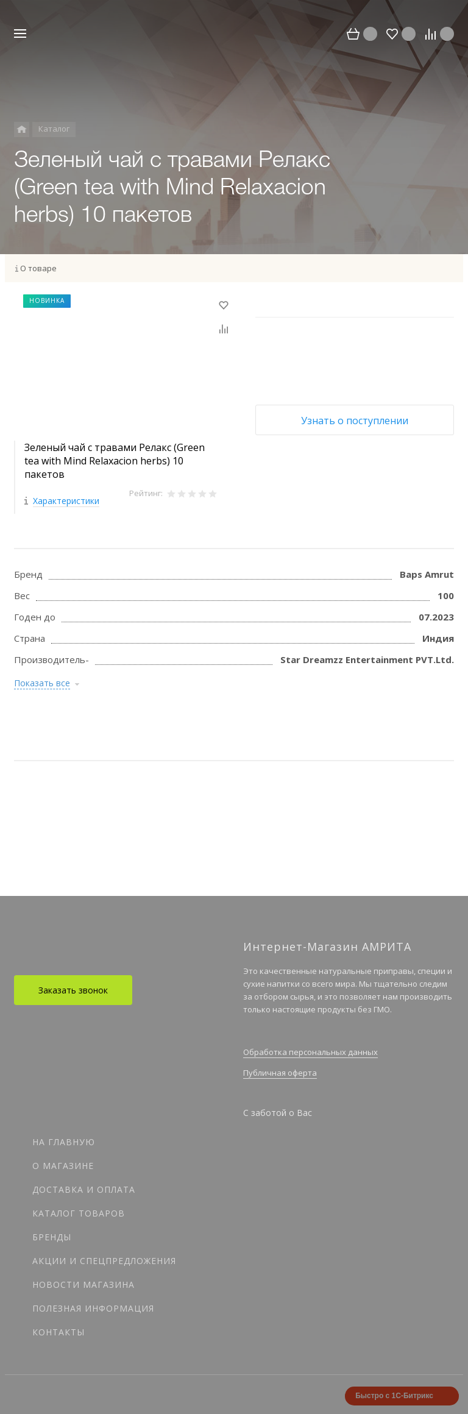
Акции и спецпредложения (104, 1261)
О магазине (63, 1165)
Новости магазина (83, 1284)
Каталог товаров (78, 1213)
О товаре (38, 268)
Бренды (51, 1237)
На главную (63, 1142)
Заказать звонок (73, 990)
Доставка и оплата (83, 1189)
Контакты (58, 1332)
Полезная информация (93, 1308)
